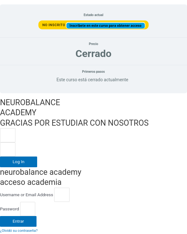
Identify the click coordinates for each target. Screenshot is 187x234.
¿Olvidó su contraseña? (18, 230)
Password (9, 208)
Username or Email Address (26, 194)
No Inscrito (54, 25)
